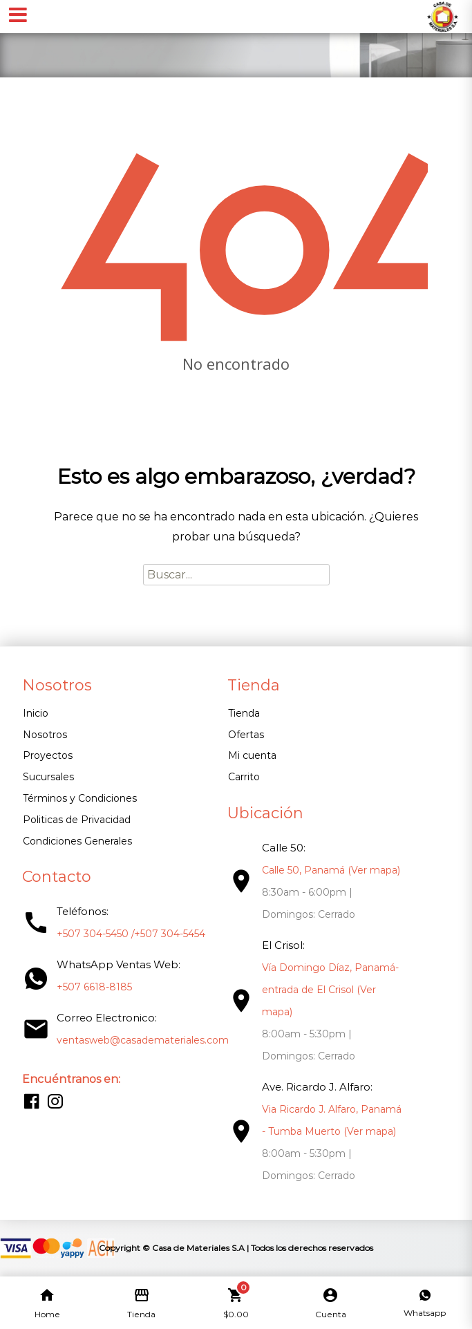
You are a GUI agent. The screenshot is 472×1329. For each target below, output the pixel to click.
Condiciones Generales (77, 841)
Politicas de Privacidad (77, 819)
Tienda (244, 713)
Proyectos (48, 755)
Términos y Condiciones (80, 798)
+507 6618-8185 (94, 987)
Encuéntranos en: (71, 1079)
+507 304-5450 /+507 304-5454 (131, 933)
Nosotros (45, 734)
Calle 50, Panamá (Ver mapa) (331, 870)
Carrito (244, 777)
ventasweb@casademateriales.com (143, 1040)
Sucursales (48, 777)
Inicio (35, 713)
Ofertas (246, 734)
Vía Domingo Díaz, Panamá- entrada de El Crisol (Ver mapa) (330, 989)
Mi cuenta (252, 755)
